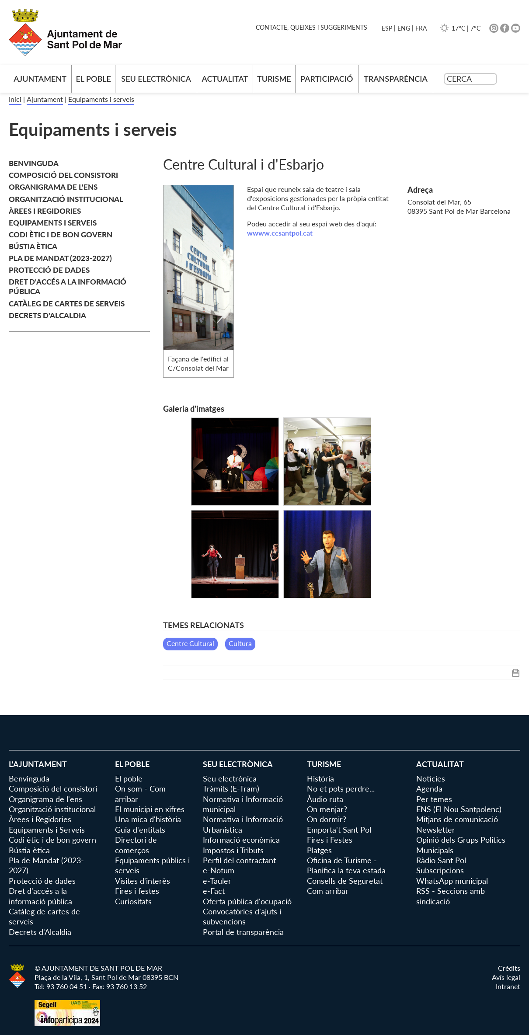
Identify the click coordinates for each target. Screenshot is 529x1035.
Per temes (434, 799)
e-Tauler (217, 881)
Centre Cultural (190, 643)
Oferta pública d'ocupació (247, 901)
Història (320, 778)
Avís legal (506, 977)
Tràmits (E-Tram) (231, 788)
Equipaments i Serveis (53, 222)
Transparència (396, 78)
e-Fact (214, 891)
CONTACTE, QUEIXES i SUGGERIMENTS (311, 27)
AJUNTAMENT (40, 78)
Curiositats (133, 901)
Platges (319, 850)
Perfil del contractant (239, 860)
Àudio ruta (325, 799)
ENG (403, 28)
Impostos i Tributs (233, 850)
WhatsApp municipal (452, 881)
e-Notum (218, 870)
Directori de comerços (136, 844)
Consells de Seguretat (345, 881)
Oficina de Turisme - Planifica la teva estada (346, 865)
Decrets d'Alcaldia (47, 315)
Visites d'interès (142, 881)
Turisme (274, 78)
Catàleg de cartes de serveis (67, 303)
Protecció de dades (49, 269)
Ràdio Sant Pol (441, 860)
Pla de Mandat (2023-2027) (60, 258)
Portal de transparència (243, 932)
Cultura (240, 643)
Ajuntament (45, 99)
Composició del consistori (63, 175)
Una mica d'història (148, 819)
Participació (326, 78)
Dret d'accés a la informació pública (67, 286)
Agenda (429, 788)
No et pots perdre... (341, 788)
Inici (15, 99)
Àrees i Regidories (45, 210)
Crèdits (509, 968)
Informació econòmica (241, 839)
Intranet (508, 986)
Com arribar (327, 891)
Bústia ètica (33, 246)
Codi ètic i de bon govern (60, 234)
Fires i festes (137, 891)
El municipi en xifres (149, 809)
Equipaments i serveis (101, 99)
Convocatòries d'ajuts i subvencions (242, 916)
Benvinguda (34, 163)
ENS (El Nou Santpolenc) (458, 809)
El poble (93, 78)
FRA (421, 28)
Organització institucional (66, 199)
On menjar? (327, 809)
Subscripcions (440, 870)
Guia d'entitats (140, 829)
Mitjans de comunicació (457, 819)
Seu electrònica (156, 78)
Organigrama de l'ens (53, 186)
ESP (387, 28)
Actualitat (225, 78)
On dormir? (326, 819)
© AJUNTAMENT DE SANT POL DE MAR (98, 968)
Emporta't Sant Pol (339, 829)
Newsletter (435, 829)
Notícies (430, 778)
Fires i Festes (329, 839)
